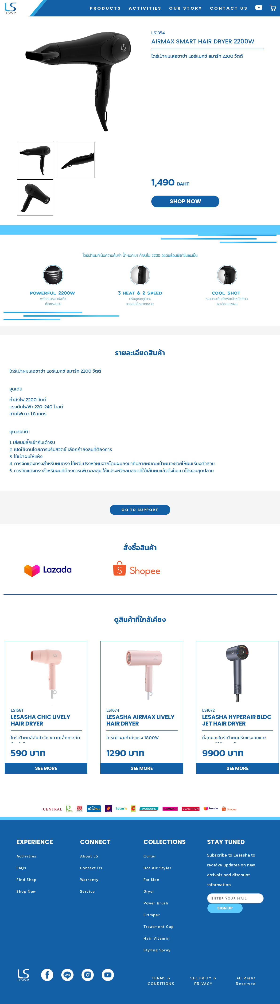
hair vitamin (157, 938)
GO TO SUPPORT (139, 509)
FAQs (21, 868)
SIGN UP (225, 908)
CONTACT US (229, 8)
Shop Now (26, 891)
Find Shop (26, 879)
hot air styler (157, 868)
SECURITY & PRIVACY (203, 980)
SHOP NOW (185, 201)
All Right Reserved (246, 980)
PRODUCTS (106, 8)
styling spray (157, 950)
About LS (89, 856)
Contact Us (91, 868)
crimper (152, 915)
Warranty (89, 879)
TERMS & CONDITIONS (161, 980)
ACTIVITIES (145, 8)
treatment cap (159, 926)
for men (151, 879)
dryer (149, 891)
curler (150, 856)
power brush (156, 903)
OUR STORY (185, 8)
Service (87, 891)
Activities (26, 856)
